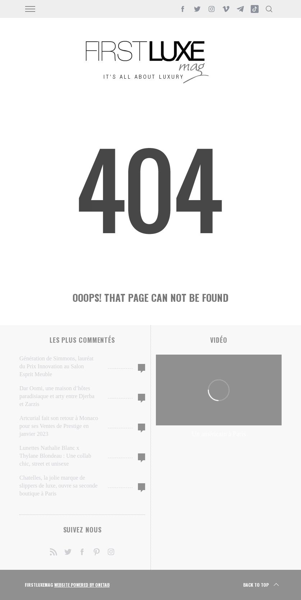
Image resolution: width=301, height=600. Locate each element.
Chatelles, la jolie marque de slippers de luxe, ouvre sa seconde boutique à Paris (58, 486)
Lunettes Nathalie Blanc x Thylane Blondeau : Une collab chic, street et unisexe (55, 456)
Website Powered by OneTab (82, 585)
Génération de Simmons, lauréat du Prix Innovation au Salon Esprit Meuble (56, 366)
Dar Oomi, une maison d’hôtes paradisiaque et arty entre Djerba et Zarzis (56, 396)
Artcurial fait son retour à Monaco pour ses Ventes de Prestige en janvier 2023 (58, 426)
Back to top (261, 585)
